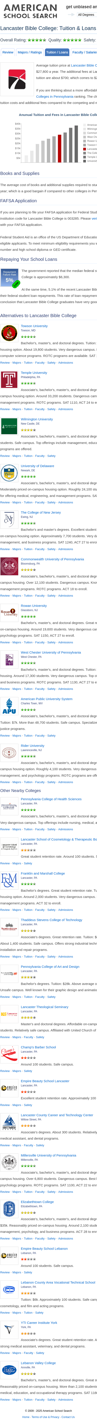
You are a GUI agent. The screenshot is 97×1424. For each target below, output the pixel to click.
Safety (51, 362)
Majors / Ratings (30, 52)
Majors (16, 362)
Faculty (40, 362)
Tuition (28, 362)
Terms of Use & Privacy (45, 1417)
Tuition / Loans (57, 52)
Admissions (65, 362)
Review (7, 52)
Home (26, 1417)
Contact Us (68, 1417)
